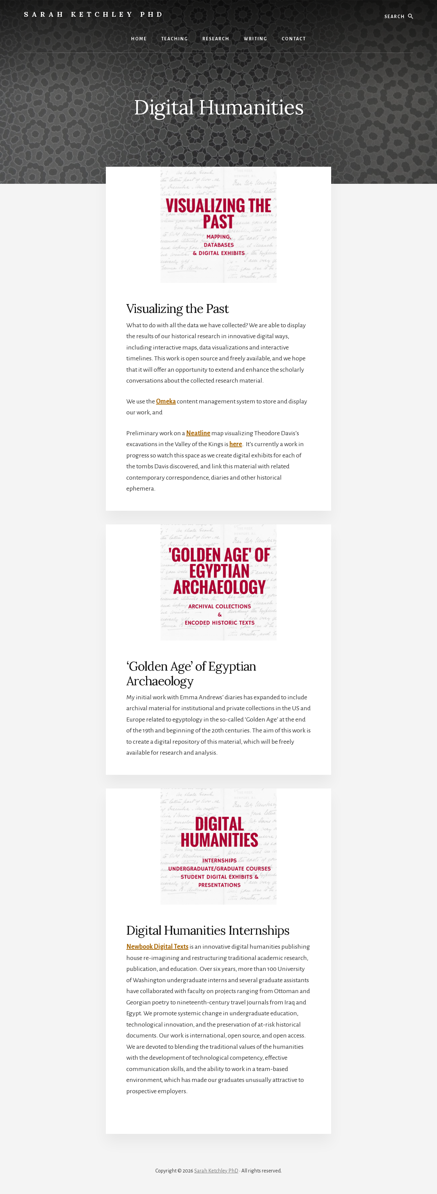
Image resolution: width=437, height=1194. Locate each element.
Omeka (166, 401)
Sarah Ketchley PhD (94, 14)
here (235, 444)
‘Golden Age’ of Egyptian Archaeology (191, 673)
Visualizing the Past (177, 308)
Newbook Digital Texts (157, 946)
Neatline (198, 433)
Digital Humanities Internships (208, 930)
